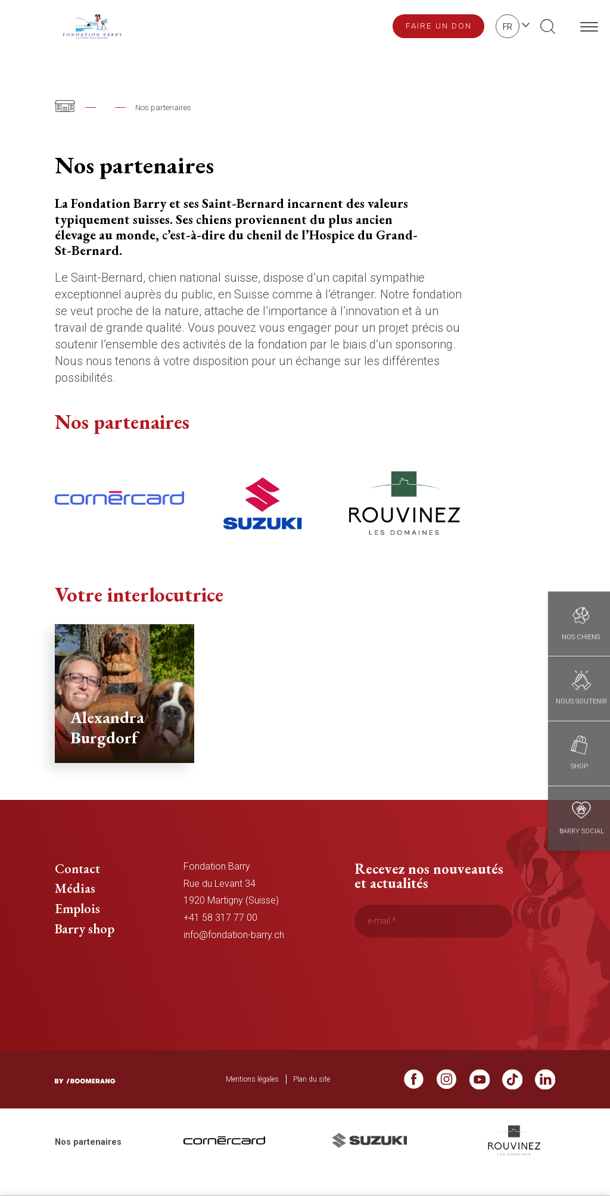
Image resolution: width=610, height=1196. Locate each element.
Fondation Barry (134, 107)
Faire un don (439, 25)
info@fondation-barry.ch (233, 955)
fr (507, 27)
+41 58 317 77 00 (220, 937)
